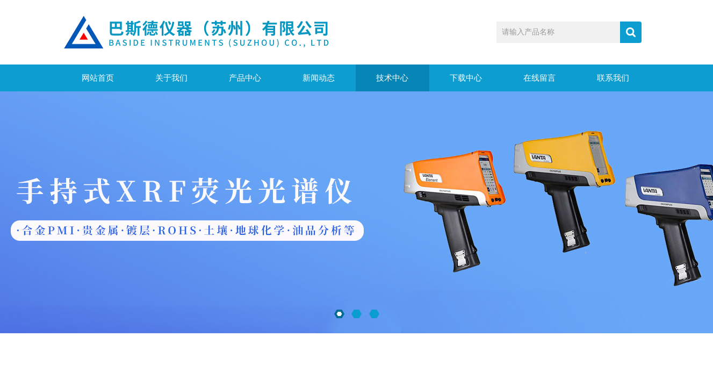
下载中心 (466, 78)
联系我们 (613, 78)
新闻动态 (319, 78)
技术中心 (392, 78)
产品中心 (245, 78)
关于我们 (171, 78)
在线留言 (539, 78)
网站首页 (98, 78)
